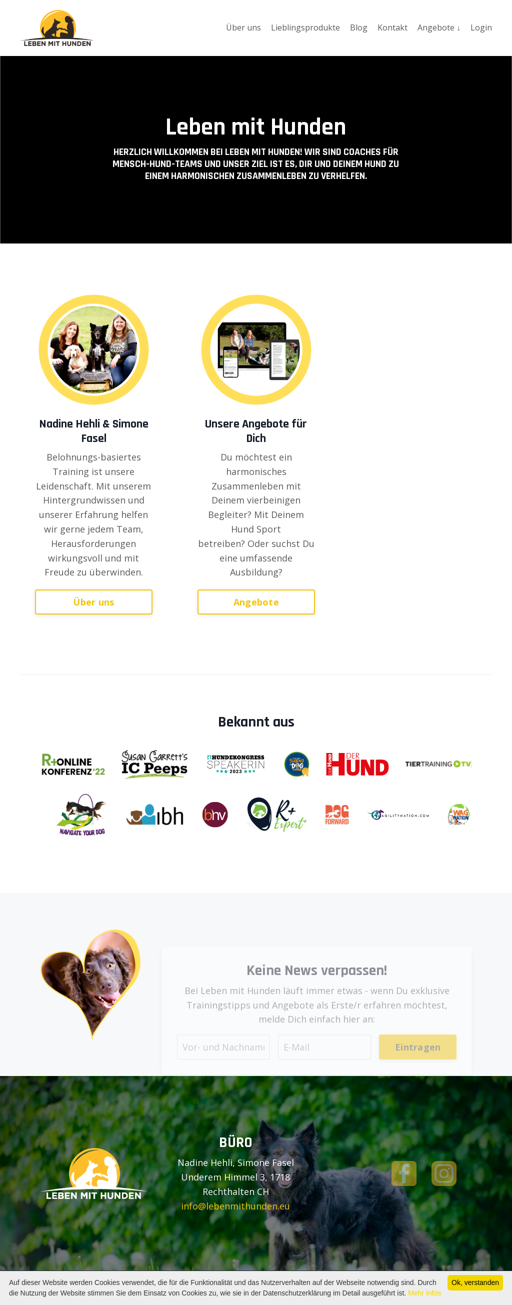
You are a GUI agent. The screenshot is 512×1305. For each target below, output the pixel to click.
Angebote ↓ (439, 27)
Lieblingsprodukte (305, 27)
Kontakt (393, 27)
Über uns (243, 27)
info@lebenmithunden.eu (235, 1206)
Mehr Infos (424, 1293)
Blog (359, 27)
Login (481, 27)
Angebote (256, 602)
